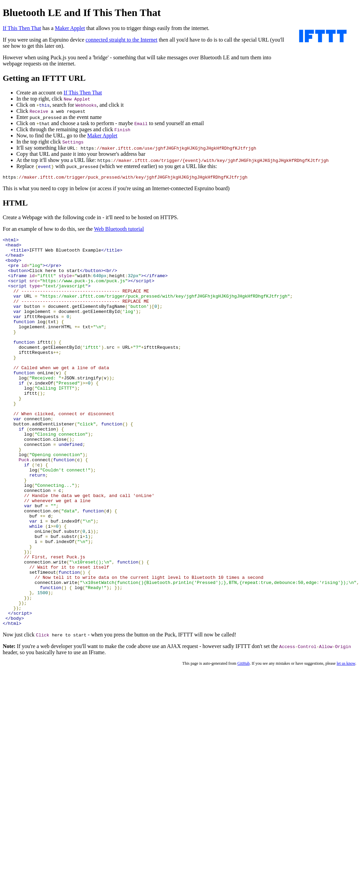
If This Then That (22, 28)
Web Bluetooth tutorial (119, 230)
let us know (345, 742)
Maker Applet (70, 28)
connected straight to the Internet (122, 40)
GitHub (243, 742)
